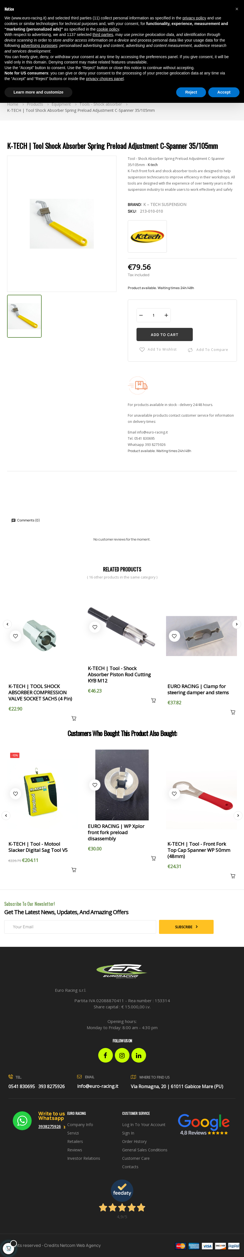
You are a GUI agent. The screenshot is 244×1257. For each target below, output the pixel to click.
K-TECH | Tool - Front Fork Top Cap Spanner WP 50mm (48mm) (198, 850)
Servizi (73, 1133)
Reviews (74, 1149)
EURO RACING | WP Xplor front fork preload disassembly (116, 832)
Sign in (128, 1133)
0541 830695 (144, 438)
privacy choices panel (105, 78)
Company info (80, 1124)
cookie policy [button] (108, 29)
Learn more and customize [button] (38, 92)
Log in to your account (143, 1124)
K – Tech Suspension (164, 204)
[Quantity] (153, 315)
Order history (134, 1141)
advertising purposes (39, 45)
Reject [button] (191, 92)
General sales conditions (144, 1149)
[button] (236, 8)
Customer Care (136, 1158)
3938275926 (49, 1126)
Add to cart (164, 334)
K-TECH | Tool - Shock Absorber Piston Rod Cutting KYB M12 (119, 674)
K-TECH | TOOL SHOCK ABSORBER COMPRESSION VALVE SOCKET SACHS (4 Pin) (40, 692)
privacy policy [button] (194, 18)
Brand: (135, 204)
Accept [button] (223, 92)
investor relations (83, 1158)
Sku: (132, 211)
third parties (103, 34)
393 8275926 (155, 444)
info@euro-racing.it (152, 432)
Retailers (75, 1141)
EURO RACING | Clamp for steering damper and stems (198, 689)
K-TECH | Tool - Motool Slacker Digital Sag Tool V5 (38, 847)
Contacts (130, 1166)
